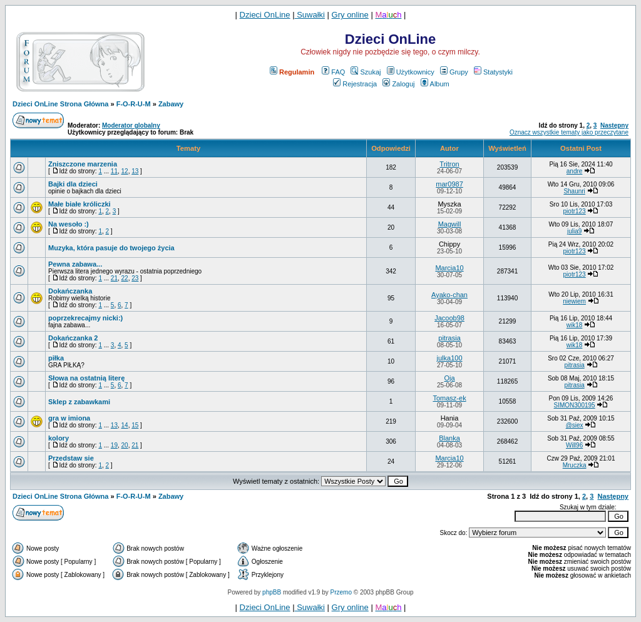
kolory (58, 438)
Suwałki (310, 14)
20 (124, 445)
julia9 (574, 231)
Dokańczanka (70, 291)
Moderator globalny (131, 125)
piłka (56, 358)
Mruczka (575, 465)
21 (114, 278)
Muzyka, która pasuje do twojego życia (111, 248)
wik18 (575, 325)
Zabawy (170, 104)
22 (124, 278)
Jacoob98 (449, 318)
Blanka (449, 438)
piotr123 (574, 211)
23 (134, 278)
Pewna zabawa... (75, 264)
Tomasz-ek (449, 398)
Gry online (350, 14)
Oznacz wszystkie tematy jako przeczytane (569, 132)
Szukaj (366, 72)
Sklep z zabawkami (79, 401)
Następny (614, 125)
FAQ (333, 72)
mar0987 (449, 184)
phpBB (271, 592)
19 (114, 445)
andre (575, 171)
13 (134, 171)
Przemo (341, 592)
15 (134, 425)
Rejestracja (355, 84)
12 (124, 171)
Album (435, 84)
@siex (574, 425)
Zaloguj (398, 84)
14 (124, 425)
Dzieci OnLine (265, 14)
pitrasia (449, 338)
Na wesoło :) (68, 224)
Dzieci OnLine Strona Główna (60, 104)
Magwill (449, 224)
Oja (449, 378)
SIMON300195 (574, 405)
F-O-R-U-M (133, 104)
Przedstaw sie (71, 458)
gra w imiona (69, 418)
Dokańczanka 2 (73, 338)
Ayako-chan (449, 294)
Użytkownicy (410, 72)
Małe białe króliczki (79, 204)
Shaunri (574, 191)
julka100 (450, 358)
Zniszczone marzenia (82, 164)
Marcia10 (449, 268)
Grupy (454, 72)
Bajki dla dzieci (73, 184)
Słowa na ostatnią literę (86, 378)
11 (114, 171)
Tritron (449, 164)
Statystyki (493, 72)
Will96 (574, 445)
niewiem (574, 301)
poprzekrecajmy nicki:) (85, 318)
